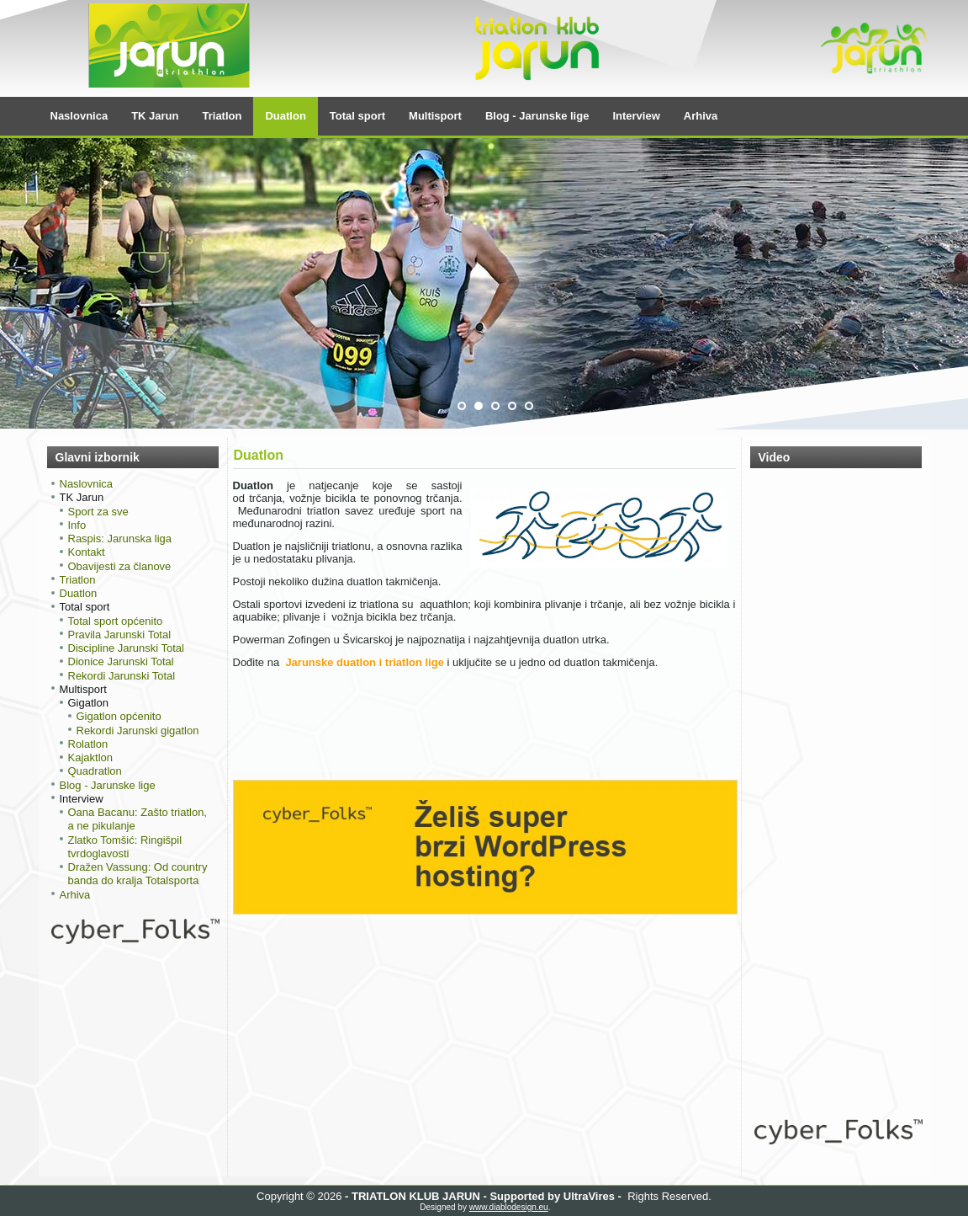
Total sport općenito (115, 621)
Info (77, 525)
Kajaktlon (90, 757)
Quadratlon (95, 771)
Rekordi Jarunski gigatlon (138, 730)
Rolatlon (88, 744)
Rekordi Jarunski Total (122, 675)
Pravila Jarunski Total (120, 634)
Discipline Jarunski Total (126, 648)
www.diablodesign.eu (508, 1207)
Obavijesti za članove (120, 566)
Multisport (435, 115)
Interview (635, 115)
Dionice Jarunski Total (121, 661)
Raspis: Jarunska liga (120, 538)
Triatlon (222, 115)
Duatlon (285, 115)
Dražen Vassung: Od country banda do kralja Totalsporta (138, 874)
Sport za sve (98, 511)
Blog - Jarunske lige (537, 115)
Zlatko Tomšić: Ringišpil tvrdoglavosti (125, 847)
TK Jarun (154, 115)
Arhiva (700, 115)
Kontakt (86, 552)
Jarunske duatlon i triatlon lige (364, 662)
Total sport (357, 115)
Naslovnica (79, 115)
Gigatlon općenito (119, 716)
